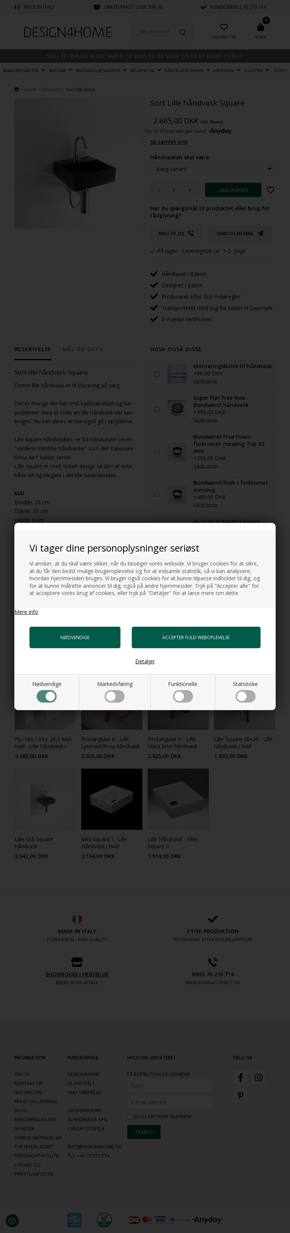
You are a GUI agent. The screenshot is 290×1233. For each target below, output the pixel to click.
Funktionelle (182, 691)
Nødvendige (47, 691)
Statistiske (245, 691)
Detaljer (145, 661)
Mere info (26, 611)
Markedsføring (115, 691)
